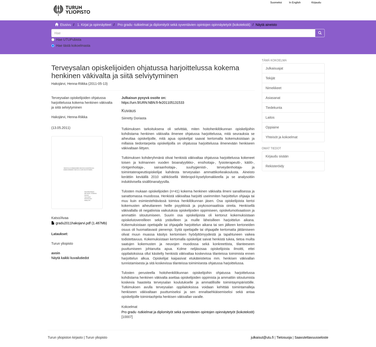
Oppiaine (272, 127)
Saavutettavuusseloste (311, 337)
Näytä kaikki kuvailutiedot (70, 258)
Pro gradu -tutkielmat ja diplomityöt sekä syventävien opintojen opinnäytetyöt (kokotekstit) (184, 25)
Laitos (270, 117)
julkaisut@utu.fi (262, 337)
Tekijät (270, 78)
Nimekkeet (274, 88)
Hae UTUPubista (66, 39)
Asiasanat (273, 98)
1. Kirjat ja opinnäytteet (94, 25)
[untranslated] (183, 33)
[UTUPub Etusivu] (72, 8)
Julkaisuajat (274, 68)
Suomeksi (276, 2)
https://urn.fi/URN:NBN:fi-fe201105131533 (152, 102)
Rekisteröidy (275, 166)
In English (294, 2)
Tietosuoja (284, 337)
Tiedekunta (274, 108)
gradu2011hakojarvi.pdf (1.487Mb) (79, 223)
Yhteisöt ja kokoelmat (282, 137)
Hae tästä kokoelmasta (70, 45)
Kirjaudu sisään (277, 156)
